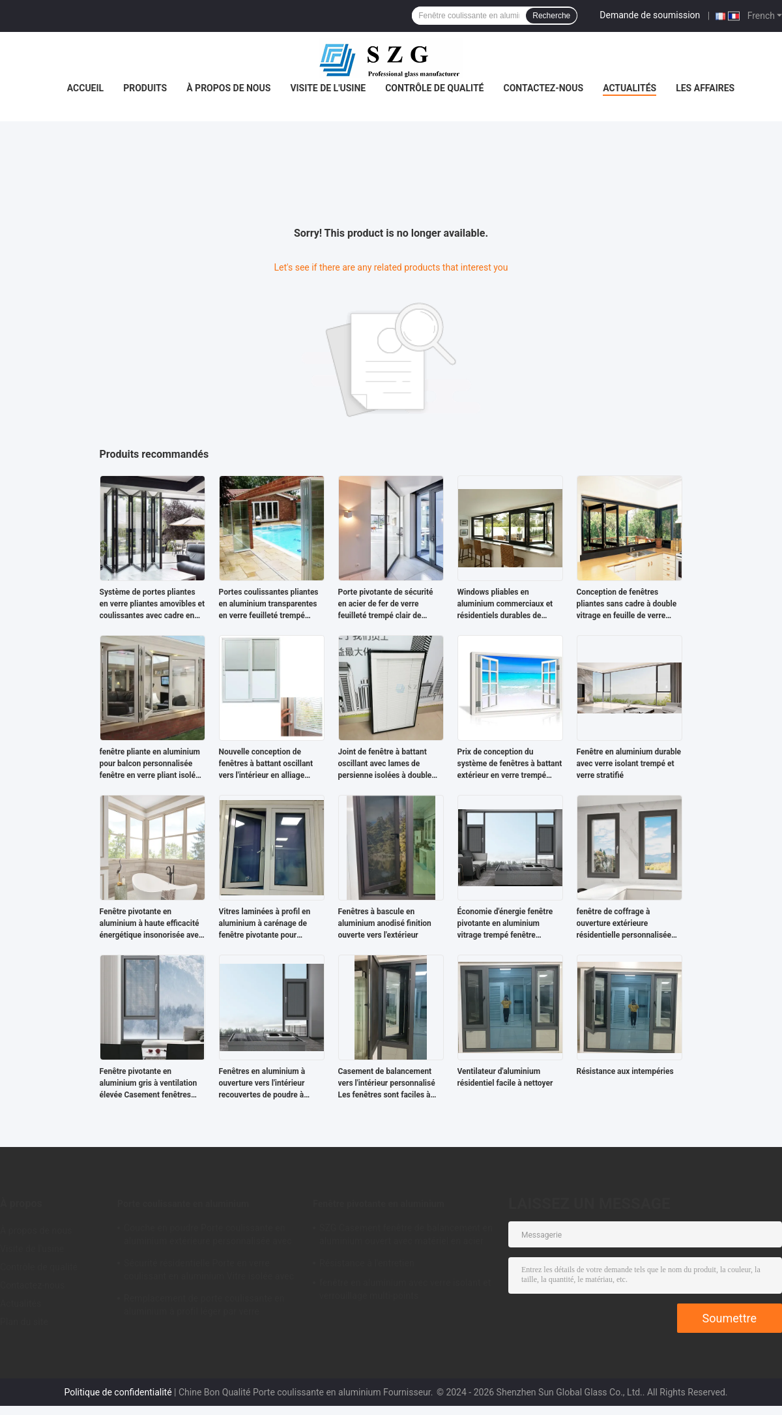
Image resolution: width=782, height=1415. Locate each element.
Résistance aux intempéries (625, 1071)
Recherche (551, 15)
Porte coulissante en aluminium (183, 1204)
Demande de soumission (650, 15)
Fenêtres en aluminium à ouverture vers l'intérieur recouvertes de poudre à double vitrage (262, 1084)
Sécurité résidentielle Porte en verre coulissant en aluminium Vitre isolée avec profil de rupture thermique (209, 1271)
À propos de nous (228, 88)
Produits (145, 88)
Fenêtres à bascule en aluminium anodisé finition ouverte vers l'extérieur (384, 923)
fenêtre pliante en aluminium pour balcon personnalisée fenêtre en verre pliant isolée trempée (150, 764)
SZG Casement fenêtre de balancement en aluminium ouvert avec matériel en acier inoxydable (406, 1236)
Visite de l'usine (328, 88)
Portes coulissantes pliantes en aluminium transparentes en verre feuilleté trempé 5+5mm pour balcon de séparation (269, 604)
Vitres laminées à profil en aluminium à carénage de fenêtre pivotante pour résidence (265, 924)
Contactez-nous (543, 88)
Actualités (629, 88)
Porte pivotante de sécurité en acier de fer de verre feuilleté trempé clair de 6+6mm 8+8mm (385, 604)
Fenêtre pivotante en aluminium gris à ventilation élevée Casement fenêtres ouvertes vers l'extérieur (148, 1084)
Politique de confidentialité (117, 1392)
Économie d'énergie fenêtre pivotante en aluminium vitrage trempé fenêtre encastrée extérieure (505, 924)
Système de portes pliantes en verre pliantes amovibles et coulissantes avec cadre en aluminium (152, 604)
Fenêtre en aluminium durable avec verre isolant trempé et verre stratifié (629, 763)
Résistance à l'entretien (366, 1263)
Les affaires (705, 88)
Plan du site (24, 1322)
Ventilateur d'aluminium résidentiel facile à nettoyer (505, 1077)
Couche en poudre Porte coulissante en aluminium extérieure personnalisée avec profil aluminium (208, 1236)
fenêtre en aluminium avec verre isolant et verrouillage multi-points (405, 1289)
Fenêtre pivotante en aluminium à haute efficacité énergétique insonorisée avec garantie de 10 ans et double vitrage (151, 924)
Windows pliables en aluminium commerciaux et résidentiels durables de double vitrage (505, 604)
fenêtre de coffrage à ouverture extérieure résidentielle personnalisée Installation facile (624, 924)
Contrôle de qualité (434, 88)
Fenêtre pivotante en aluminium (378, 1204)
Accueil (85, 88)
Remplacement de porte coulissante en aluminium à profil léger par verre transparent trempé (204, 1306)
